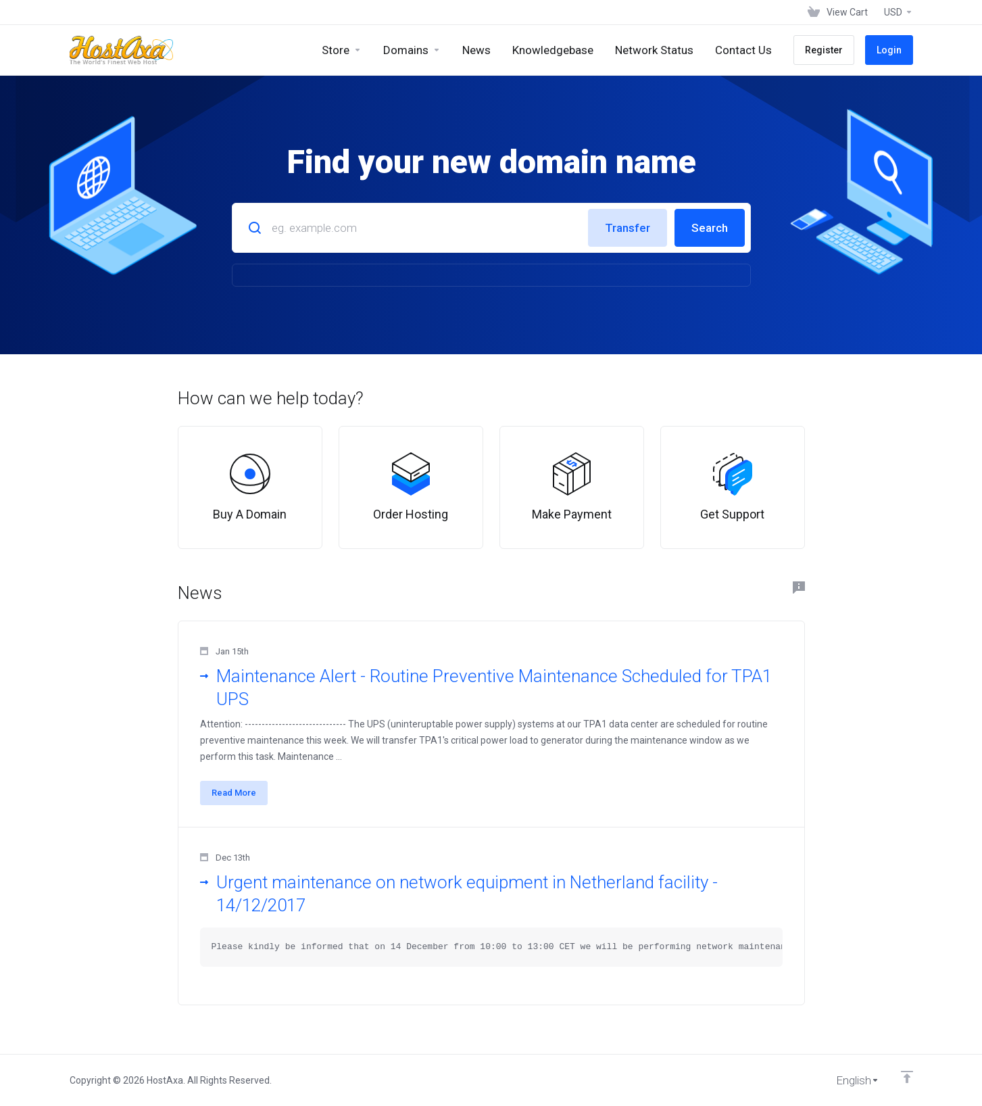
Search (709, 228)
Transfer (627, 228)
